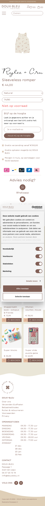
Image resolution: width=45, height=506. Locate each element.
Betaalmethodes (10, 407)
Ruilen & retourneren (13, 410)
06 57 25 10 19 (9, 473)
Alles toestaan (22, 289)
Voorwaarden (8, 413)
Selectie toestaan (22, 296)
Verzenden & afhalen (12, 404)
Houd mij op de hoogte (19, 135)
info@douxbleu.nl (10, 476)
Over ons (6, 401)
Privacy (5, 416)
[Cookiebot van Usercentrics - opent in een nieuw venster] (32, 207)
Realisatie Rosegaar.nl (10, 502)
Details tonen (32, 281)
